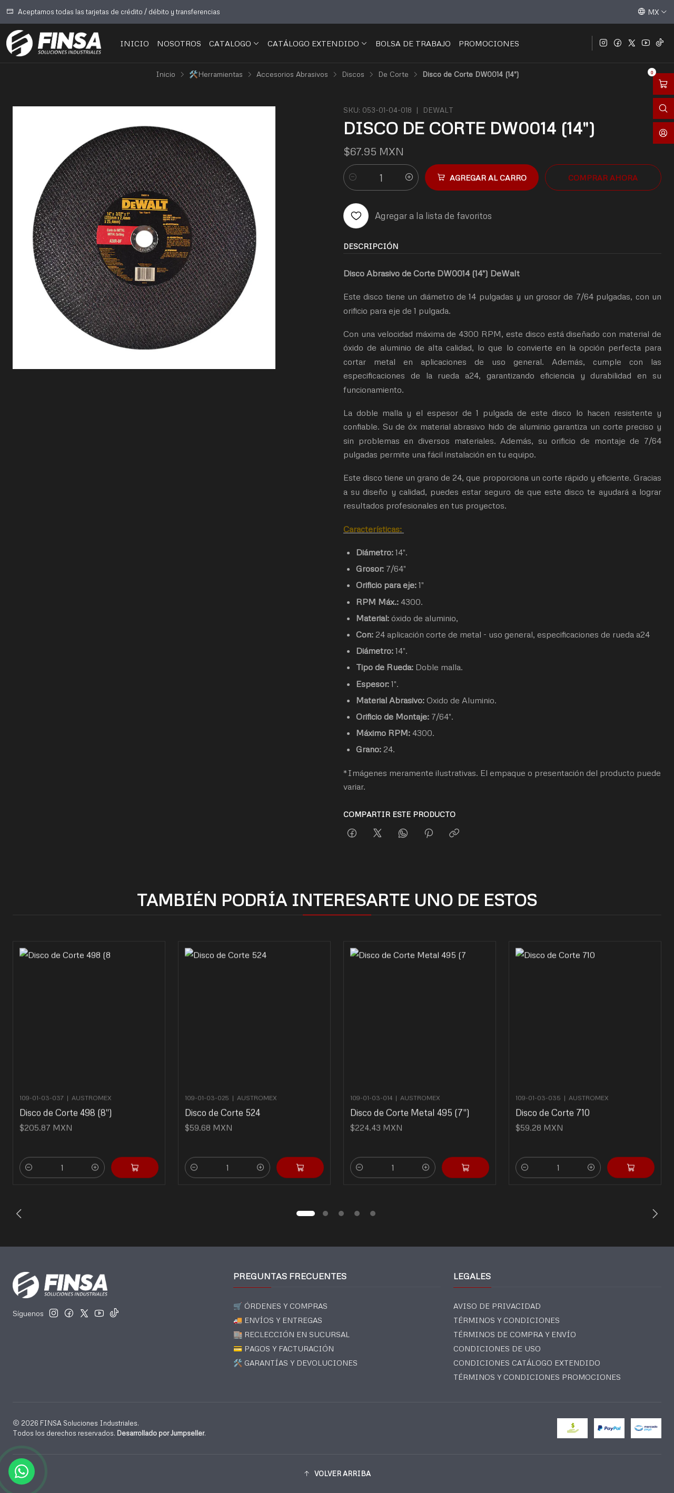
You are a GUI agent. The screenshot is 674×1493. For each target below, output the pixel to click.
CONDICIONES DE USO (497, 1348)
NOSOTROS (179, 43)
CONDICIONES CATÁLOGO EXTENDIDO (526, 1362)
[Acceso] (663, 133)
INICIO (134, 43)
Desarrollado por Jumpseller (160, 1433)
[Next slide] (653, 1213)
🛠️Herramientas (216, 74)
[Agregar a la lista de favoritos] (417, 215)
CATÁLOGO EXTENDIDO (317, 43)
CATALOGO (234, 43)
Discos (353, 74)
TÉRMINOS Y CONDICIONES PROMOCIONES (537, 1376)
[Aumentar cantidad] (409, 177)
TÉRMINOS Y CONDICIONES (506, 1320)
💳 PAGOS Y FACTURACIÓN (283, 1348)
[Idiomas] (652, 11)
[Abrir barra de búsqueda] (663, 109)
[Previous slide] (20, 1213)
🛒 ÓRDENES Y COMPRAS (280, 1305)
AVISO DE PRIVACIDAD (497, 1305)
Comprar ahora (603, 177)
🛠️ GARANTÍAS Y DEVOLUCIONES (295, 1362)
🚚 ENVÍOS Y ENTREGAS (277, 1320)
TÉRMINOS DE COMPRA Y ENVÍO (514, 1334)
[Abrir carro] (663, 84)
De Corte (393, 74)
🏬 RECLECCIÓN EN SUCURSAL (291, 1334)
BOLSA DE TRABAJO (413, 43)
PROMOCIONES (489, 43)
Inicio (165, 74)
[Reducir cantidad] (353, 177)
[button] (305, 1213)
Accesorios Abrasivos (292, 74)
